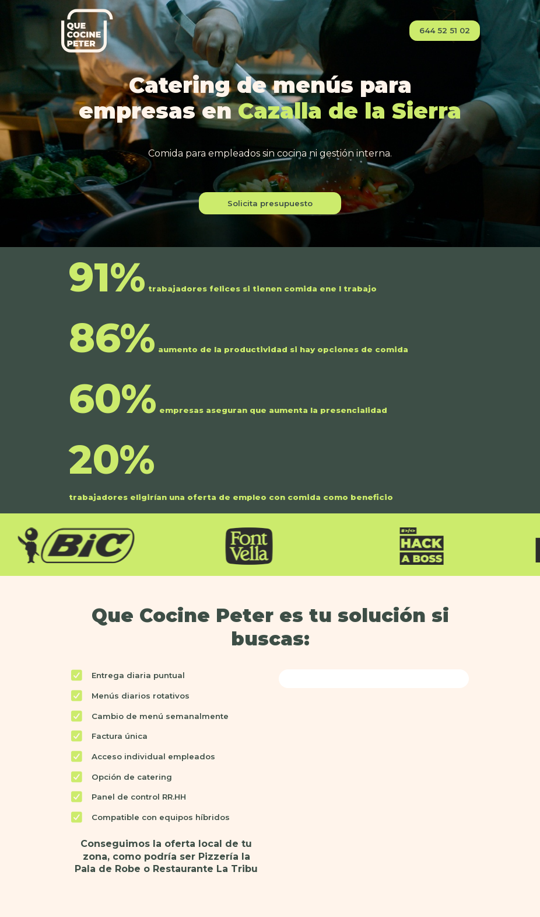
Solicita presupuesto (270, 203)
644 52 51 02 (444, 30)
